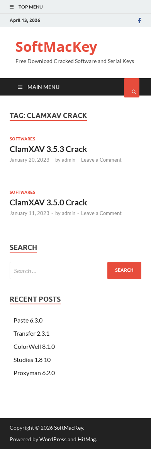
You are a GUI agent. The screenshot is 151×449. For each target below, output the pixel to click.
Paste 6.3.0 (28, 320)
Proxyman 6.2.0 (34, 372)
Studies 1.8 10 (32, 359)
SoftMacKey (56, 46)
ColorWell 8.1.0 (34, 346)
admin (68, 160)
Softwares (22, 139)
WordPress (52, 439)
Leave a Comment (101, 160)
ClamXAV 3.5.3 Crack (48, 149)
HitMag (87, 439)
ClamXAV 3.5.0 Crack (48, 202)
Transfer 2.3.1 (31, 333)
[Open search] (131, 87)
